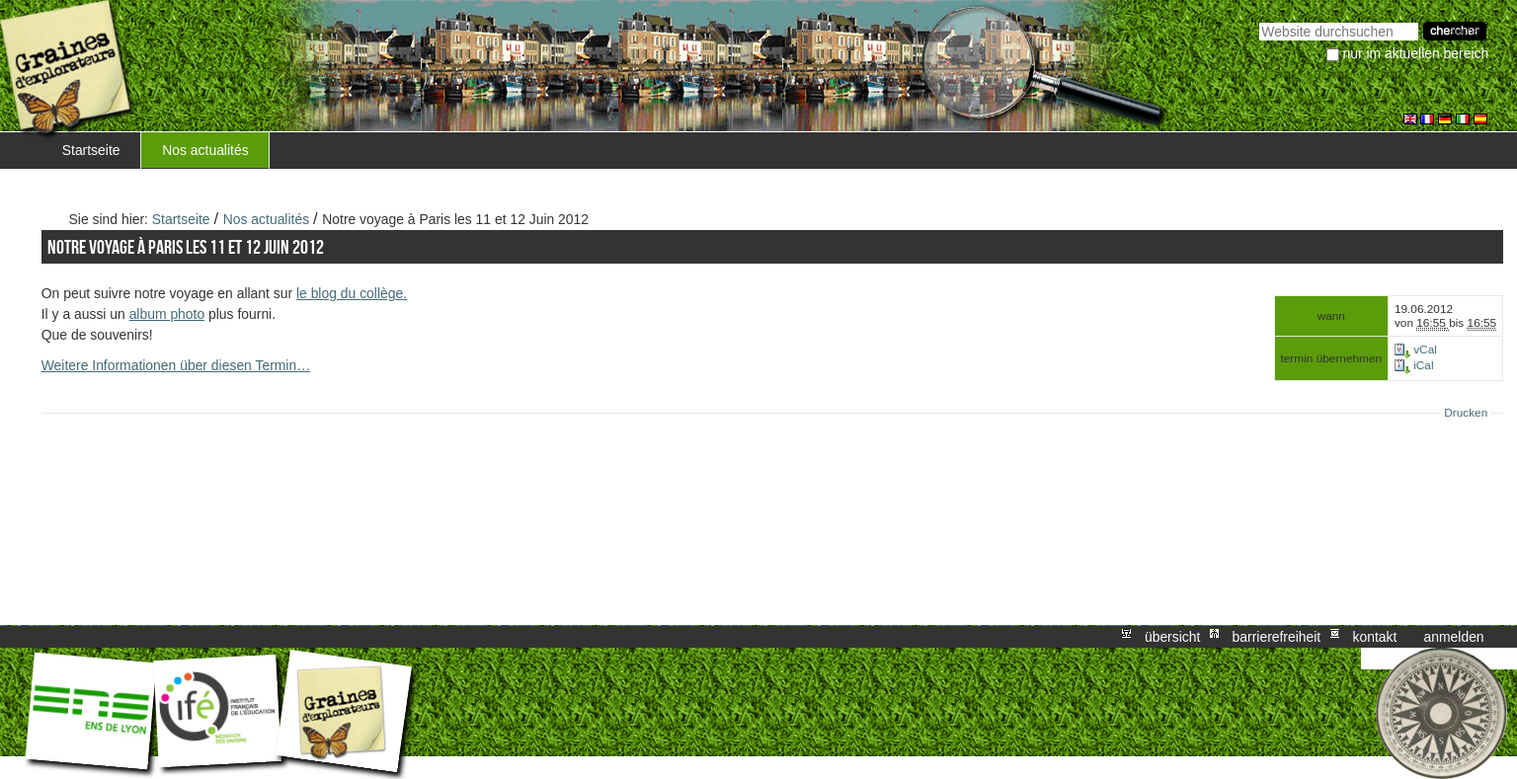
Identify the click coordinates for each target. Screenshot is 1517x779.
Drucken (1465, 413)
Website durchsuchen (1258, 20)
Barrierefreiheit (1277, 637)
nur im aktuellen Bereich (1416, 53)
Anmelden (1454, 637)
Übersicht (1172, 637)
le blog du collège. (351, 293)
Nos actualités (205, 150)
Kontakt (1374, 637)
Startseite (91, 150)
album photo (167, 314)
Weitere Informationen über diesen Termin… (175, 365)
